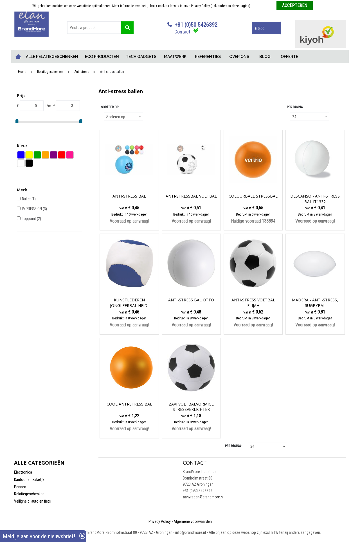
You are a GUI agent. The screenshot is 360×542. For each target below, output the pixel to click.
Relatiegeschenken (50, 72)
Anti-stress (82, 72)
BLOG (265, 56)
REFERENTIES (208, 56)
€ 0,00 (259, 28)
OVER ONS (239, 56)
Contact (182, 32)
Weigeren (321, 6)
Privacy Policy (159, 521)
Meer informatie (263, 6)
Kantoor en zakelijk (29, 479)
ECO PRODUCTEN (102, 56)
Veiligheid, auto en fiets (32, 501)
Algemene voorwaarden (193, 521)
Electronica (23, 472)
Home (18, 56)
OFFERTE (289, 56)
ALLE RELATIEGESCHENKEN (52, 56)
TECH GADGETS (141, 56)
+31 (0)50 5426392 (196, 24)
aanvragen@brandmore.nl (203, 497)
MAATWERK (175, 56)
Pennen (20, 487)
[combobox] (94, 27)
